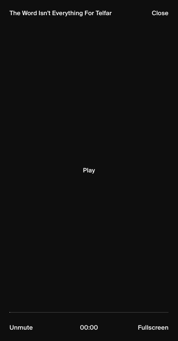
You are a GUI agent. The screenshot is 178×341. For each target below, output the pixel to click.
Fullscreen (153, 328)
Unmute (21, 328)
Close (160, 13)
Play (89, 170)
